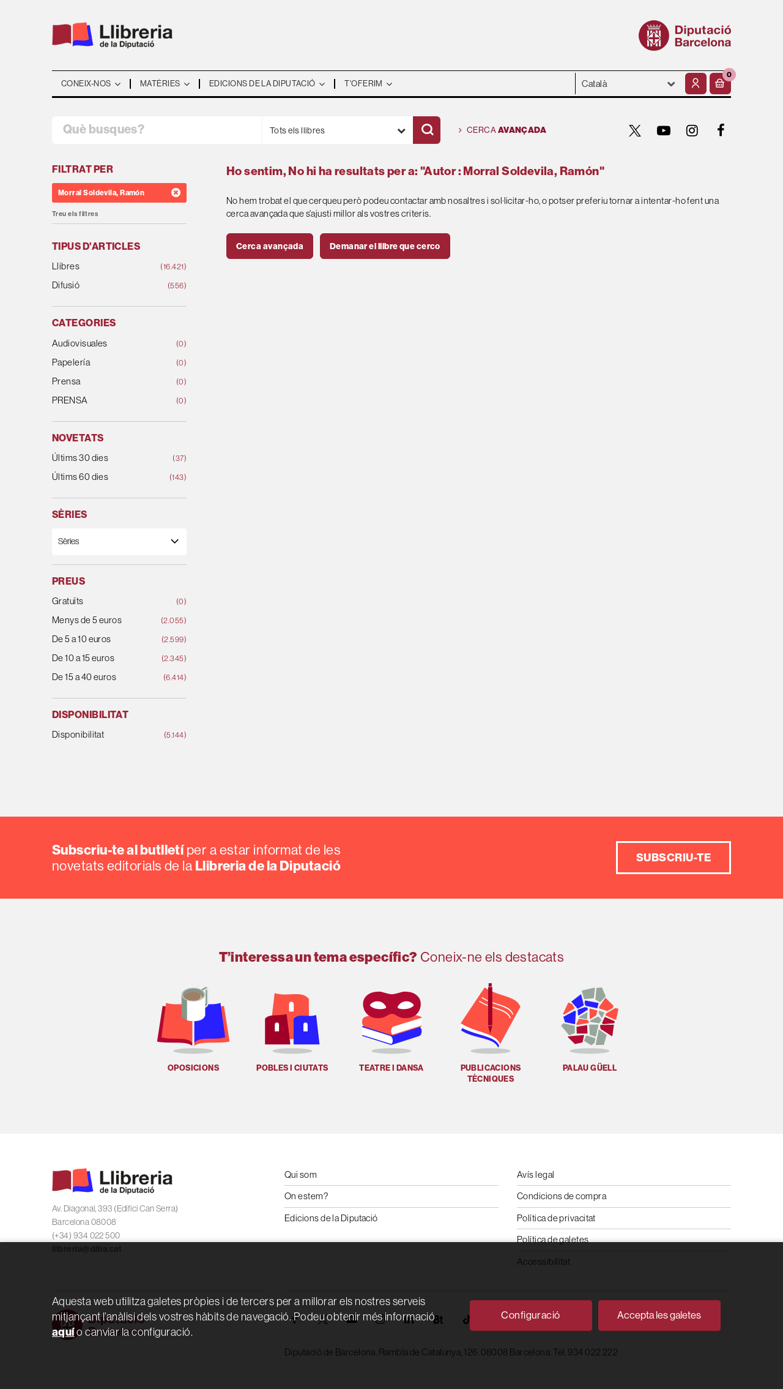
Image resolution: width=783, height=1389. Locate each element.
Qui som (300, 1174)
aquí (63, 1332)
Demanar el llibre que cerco (385, 246)
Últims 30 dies (107, 458)
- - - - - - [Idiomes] (629, 83)
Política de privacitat (556, 1218)
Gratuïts (107, 601)
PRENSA (107, 401)
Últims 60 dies (107, 477)
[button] (720, 83)
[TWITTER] (635, 130)
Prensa (107, 382)
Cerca (502, 130)
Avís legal (536, 1174)
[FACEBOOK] (721, 130)
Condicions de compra (561, 1196)
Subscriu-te (673, 857)
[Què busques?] (157, 130)
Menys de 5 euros (107, 620)
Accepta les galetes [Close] (659, 1315)
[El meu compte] (696, 83)
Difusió (107, 286)
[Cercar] (426, 130)
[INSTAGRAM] (692, 130)
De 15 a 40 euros (107, 677)
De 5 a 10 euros (107, 639)
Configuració (530, 1315)
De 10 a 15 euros (107, 658)
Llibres (107, 267)
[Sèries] (119, 541)
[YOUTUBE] (664, 130)
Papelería (107, 363)
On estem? (306, 1196)
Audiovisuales (107, 344)
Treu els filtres (75, 214)
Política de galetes (553, 1239)
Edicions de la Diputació (331, 1218)
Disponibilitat (107, 735)
